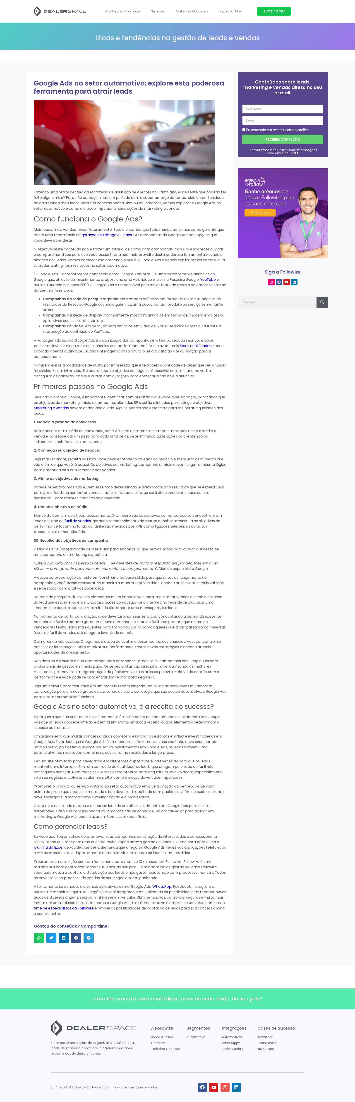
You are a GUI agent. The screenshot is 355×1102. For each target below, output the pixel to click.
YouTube (208, 279)
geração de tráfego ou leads (107, 235)
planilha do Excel (48, 847)
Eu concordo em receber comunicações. (277, 130)
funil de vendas (78, 521)
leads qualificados (195, 345)
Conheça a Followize (122, 11)
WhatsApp (161, 886)
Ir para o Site (230, 11)
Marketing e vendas (51, 408)
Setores (158, 11)
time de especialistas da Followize (64, 908)
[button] (39, 938)
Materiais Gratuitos (192, 11)
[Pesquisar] (322, 302)
